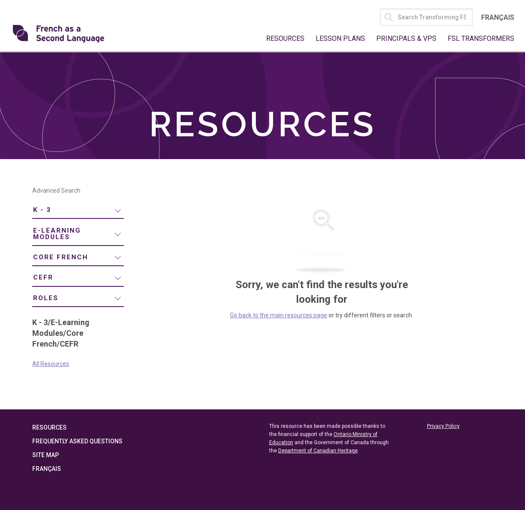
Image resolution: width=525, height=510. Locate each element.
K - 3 (42, 210)
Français (497, 17)
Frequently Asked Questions (77, 441)
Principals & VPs (406, 38)
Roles (45, 298)
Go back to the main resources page (278, 315)
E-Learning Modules (57, 234)
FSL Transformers (481, 38)
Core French (60, 257)
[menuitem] (78, 210)
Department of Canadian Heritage (318, 451)
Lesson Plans (340, 38)
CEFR (43, 277)
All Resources (50, 363)
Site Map (45, 455)
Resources (285, 38)
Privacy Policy (443, 426)
